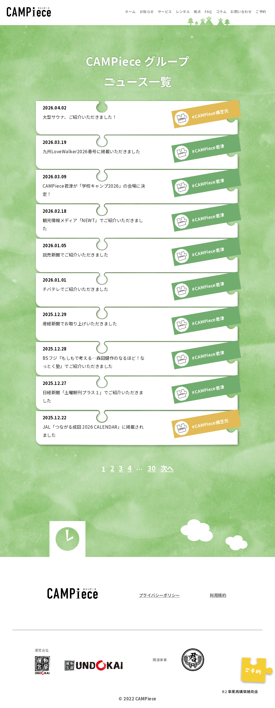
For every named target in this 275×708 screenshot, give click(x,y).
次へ (167, 469)
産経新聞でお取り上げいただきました (82, 323)
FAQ (208, 11)
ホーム (130, 11)
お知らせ (147, 11)
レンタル (183, 11)
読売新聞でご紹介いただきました (77, 254)
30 (151, 469)
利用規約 (217, 595)
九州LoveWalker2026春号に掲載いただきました (93, 151)
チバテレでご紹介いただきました (77, 289)
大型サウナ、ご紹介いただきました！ (82, 116)
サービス (165, 11)
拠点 (197, 11)
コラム (221, 11)
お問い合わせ (241, 11)
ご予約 (261, 11)
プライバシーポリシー (161, 595)
